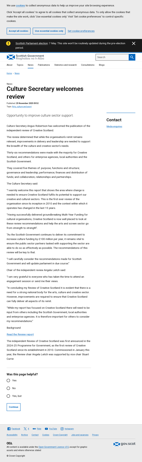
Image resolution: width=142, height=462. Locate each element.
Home (9, 73)
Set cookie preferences (81, 31)
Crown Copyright (60, 435)
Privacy (95, 435)
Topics (20, 65)
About (9, 65)
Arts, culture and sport (22, 106)
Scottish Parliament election (32, 43)
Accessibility (12, 435)
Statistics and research (65, 65)
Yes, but (16, 396)
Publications (44, 65)
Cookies (45, 435)
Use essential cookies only (49, 31)
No (14, 388)
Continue (13, 407)
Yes (14, 380)
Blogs (102, 65)
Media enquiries (114, 126)
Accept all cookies (18, 31)
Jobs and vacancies (79, 435)
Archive (24, 435)
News (30, 65)
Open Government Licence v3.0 (54, 447)
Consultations (87, 65)
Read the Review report (20, 334)
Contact (35, 435)
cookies (20, 5)
